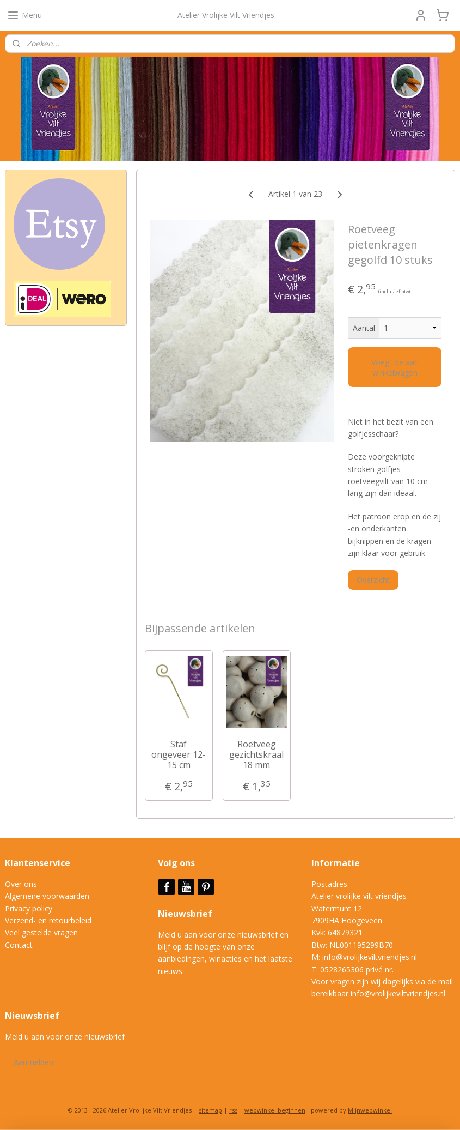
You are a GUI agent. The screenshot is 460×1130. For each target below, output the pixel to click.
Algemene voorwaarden (47, 896)
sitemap (210, 1110)
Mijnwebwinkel (370, 1110)
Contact (19, 945)
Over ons (21, 884)
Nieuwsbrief (186, 914)
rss (233, 1110)
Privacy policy (28, 908)
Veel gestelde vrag (37, 932)
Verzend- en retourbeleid (48, 920)
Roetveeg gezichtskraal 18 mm (257, 755)
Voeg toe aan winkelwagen (395, 367)
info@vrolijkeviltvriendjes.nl (369, 957)
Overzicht (373, 580)
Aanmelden (33, 1062)
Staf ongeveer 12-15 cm (179, 755)
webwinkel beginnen (274, 1110)
